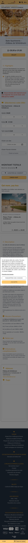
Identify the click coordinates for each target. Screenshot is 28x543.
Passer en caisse (19, 541)
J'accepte (14, 282)
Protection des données (8, 274)
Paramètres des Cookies (14, 278)
